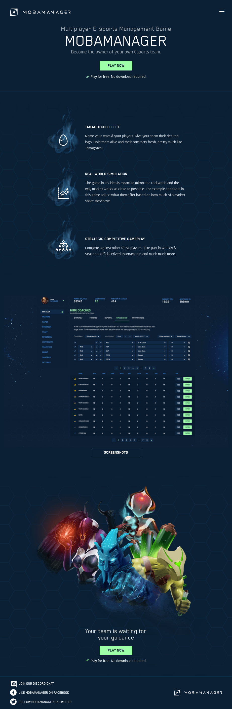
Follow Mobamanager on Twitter (45, 702)
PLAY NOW (116, 65)
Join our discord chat (36, 683)
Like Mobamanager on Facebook (44, 692)
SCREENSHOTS (116, 452)
